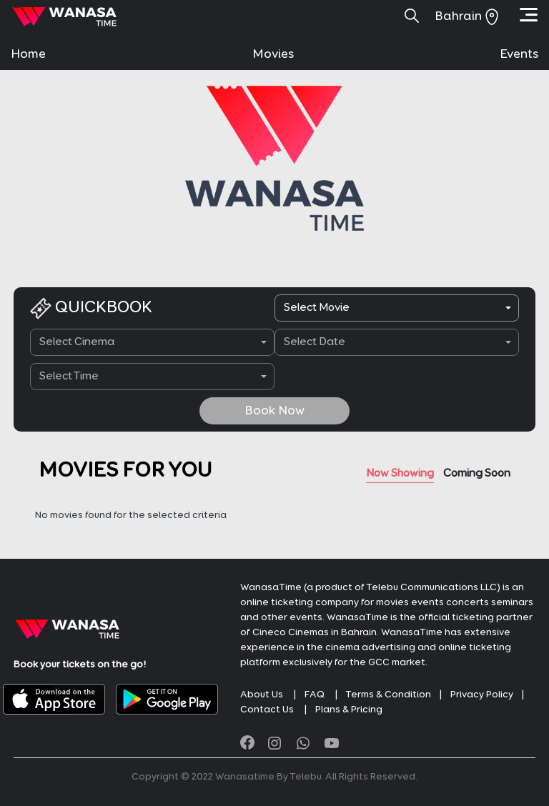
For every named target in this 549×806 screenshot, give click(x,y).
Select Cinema (76, 342)
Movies (273, 54)
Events (519, 54)
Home (28, 54)
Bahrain (467, 16)
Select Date (314, 342)
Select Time (69, 376)
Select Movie (317, 308)
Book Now (274, 410)
